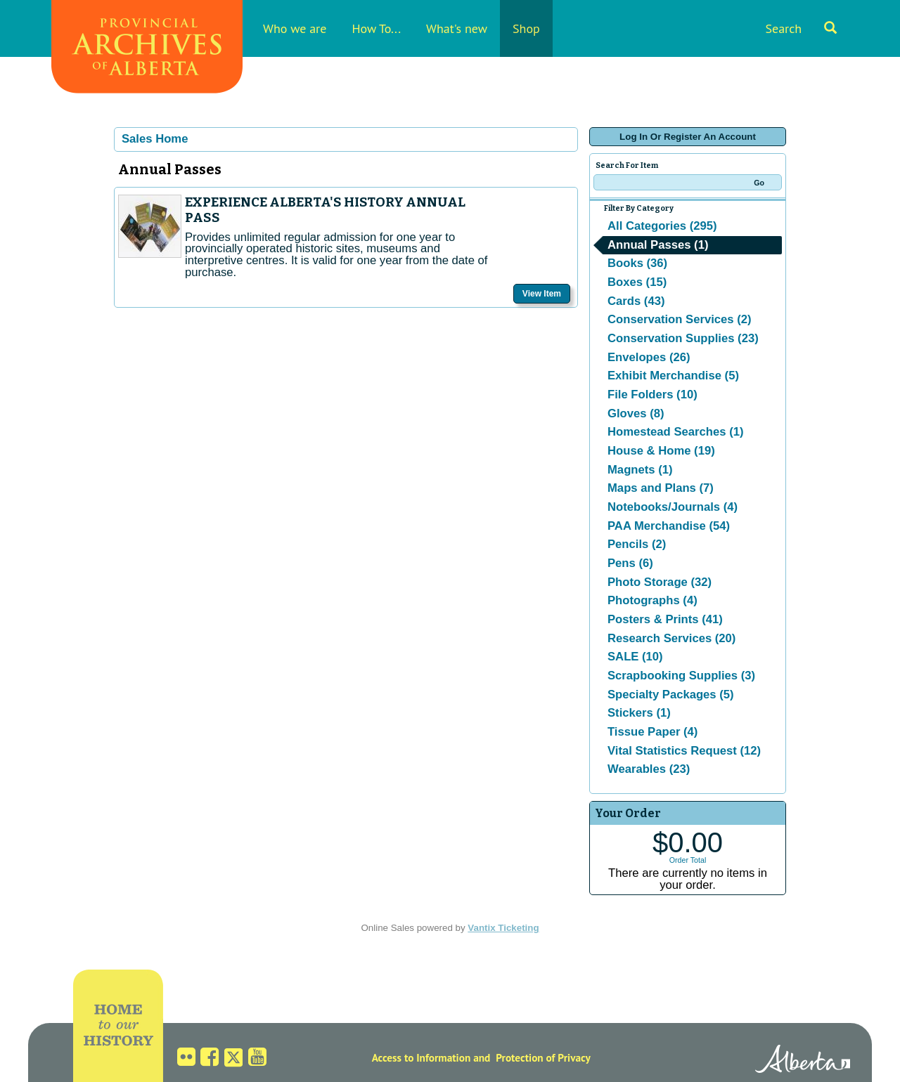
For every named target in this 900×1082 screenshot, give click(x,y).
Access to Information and (431, 1057)
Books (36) (637, 263)
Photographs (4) (653, 600)
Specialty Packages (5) (671, 694)
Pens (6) (630, 563)
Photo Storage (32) (660, 582)
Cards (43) (636, 301)
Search (801, 28)
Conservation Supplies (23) (683, 338)
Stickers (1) (639, 712)
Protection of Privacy (543, 1057)
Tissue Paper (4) (653, 731)
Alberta (802, 1061)
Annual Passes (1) (658, 245)
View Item (541, 294)
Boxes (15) (637, 282)
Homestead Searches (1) (675, 431)
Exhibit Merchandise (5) (673, 375)
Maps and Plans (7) (661, 488)
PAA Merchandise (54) (669, 526)
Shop (526, 28)
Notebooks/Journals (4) (673, 507)
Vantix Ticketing (503, 928)
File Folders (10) (653, 394)
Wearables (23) (649, 769)
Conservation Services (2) (680, 319)
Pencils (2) (637, 544)
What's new (456, 28)
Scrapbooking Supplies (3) (681, 675)
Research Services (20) (671, 638)
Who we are (294, 28)
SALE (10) (635, 656)
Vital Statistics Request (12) (684, 750)
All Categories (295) (662, 226)
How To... (376, 28)
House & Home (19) (661, 450)
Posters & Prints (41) (665, 619)
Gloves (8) (636, 413)
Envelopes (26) (649, 357)
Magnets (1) (640, 469)
